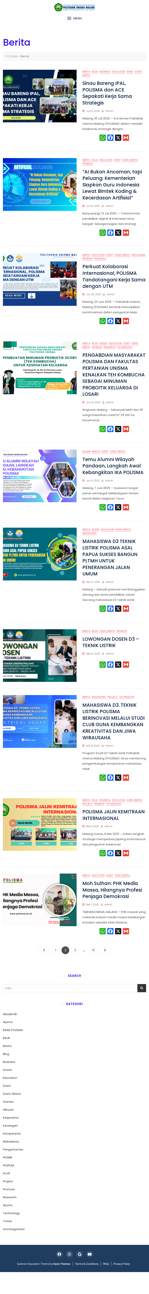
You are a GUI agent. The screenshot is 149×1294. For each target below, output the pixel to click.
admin (109, 111)
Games (8, 1124)
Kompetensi (12, 1155)
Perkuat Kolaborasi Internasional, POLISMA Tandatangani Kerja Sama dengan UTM (114, 281)
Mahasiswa (89, 545)
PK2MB (7, 1179)
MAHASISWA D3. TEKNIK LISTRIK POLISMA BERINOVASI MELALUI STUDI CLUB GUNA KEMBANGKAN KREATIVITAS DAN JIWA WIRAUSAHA (113, 738)
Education (118, 71)
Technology (125, 354)
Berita (86, 71)
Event (130, 71)
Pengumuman (13, 1171)
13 (94, 971)
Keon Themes (61, 1285)
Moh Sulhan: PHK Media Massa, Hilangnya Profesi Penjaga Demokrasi (112, 912)
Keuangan (10, 1147)
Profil (6, 1195)
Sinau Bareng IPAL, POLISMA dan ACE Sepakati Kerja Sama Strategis (107, 93)
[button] (74, 18)
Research (100, 263)
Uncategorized (13, 1251)
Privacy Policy (121, 1285)
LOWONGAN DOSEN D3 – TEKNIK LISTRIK (110, 656)
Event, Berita (130, 162)
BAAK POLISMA (13, 1052)
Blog (95, 71)
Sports (7, 1227)
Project (112, 714)
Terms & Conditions (87, 1285)
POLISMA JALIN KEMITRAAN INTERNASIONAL (113, 834)
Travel (7, 1243)
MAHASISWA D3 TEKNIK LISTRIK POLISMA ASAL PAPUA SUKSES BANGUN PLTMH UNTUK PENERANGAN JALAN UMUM (110, 569)
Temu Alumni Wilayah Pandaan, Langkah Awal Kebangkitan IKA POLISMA (113, 475)
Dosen (103, 350)
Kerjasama (138, 259)
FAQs (106, 1285)
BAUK (6, 1060)
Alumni (86, 461)
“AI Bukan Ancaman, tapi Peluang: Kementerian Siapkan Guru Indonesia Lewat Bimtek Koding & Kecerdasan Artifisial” (112, 187)
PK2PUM (8, 1187)
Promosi (87, 166)
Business (105, 71)
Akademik (10, 1036)
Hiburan (8, 1132)
